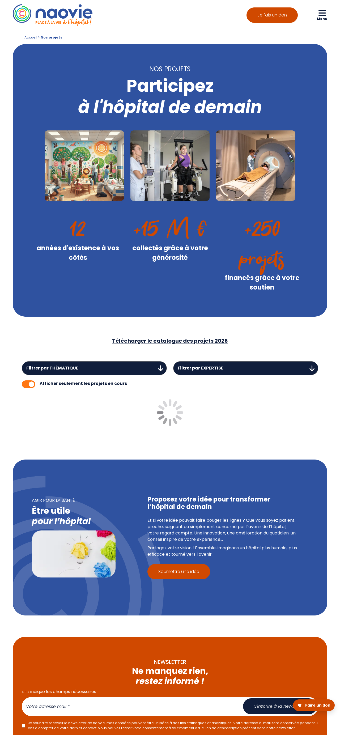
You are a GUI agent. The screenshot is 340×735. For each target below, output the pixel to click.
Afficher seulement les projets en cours (83, 383)
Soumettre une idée (178, 571)
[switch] (28, 384)
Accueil (30, 37)
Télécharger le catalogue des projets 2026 (170, 341)
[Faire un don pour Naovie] (314, 705)
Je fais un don (272, 15)
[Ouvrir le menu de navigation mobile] (322, 15)
